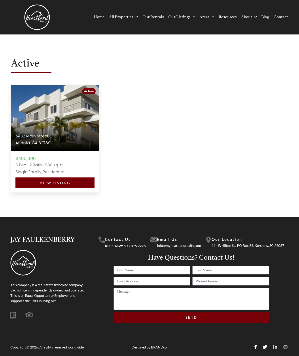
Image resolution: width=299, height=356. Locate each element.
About (249, 17)
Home (99, 17)
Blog (265, 17)
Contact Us (118, 239)
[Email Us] (153, 240)
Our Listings (181, 17)
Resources (228, 17)
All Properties (123, 17)
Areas (207, 17)
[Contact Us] (101, 240)
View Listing (55, 183)
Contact (281, 17)
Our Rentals (153, 17)
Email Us (167, 239)
